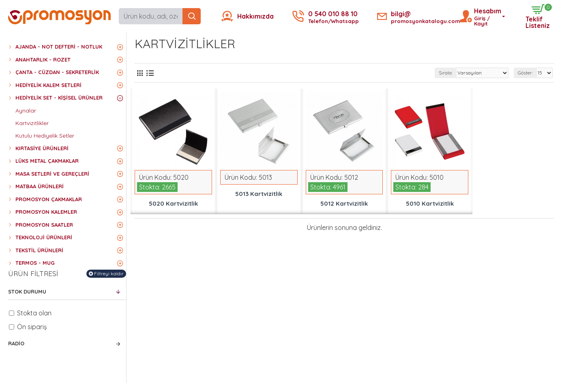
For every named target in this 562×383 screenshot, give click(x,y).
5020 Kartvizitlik (173, 203)
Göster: (525, 73)
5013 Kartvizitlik (258, 194)
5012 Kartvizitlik (344, 203)
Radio (16, 343)
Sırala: (446, 73)
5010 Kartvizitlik (430, 203)
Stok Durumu (27, 291)
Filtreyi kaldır (109, 273)
